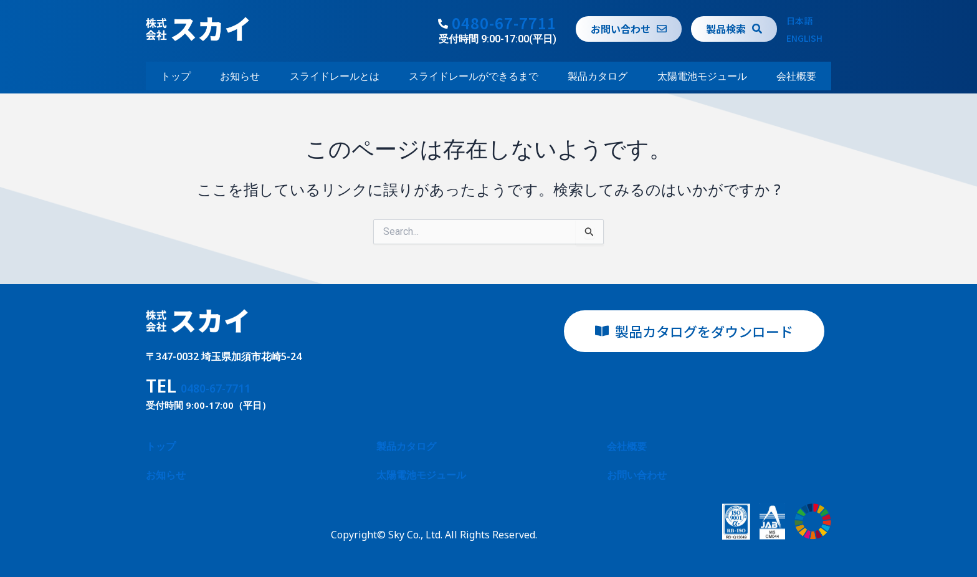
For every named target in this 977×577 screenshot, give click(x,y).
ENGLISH (804, 38)
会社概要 (796, 76)
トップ (176, 76)
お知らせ (240, 76)
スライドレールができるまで (473, 76)
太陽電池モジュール (702, 76)
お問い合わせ (637, 475)
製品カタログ (597, 76)
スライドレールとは (334, 76)
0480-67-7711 (504, 23)
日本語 (799, 20)
